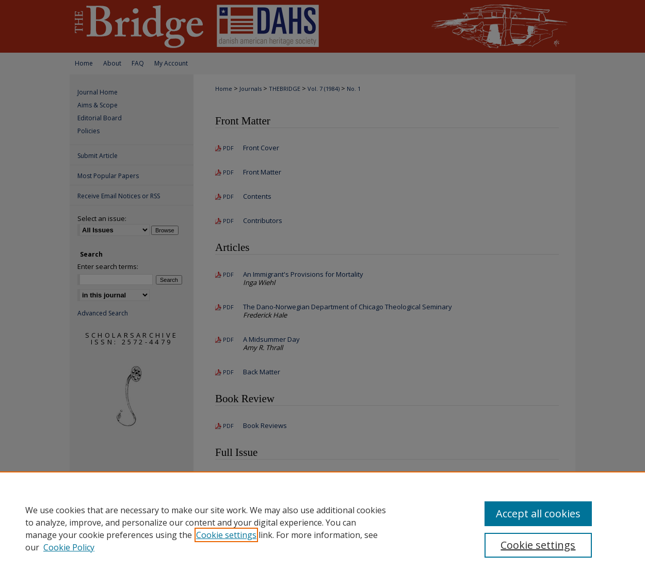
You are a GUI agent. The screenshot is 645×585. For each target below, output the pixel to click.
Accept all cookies (538, 513)
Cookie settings (226, 535)
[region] (322, 528)
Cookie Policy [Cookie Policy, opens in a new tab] (68, 547)
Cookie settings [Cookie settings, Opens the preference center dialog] (538, 545)
